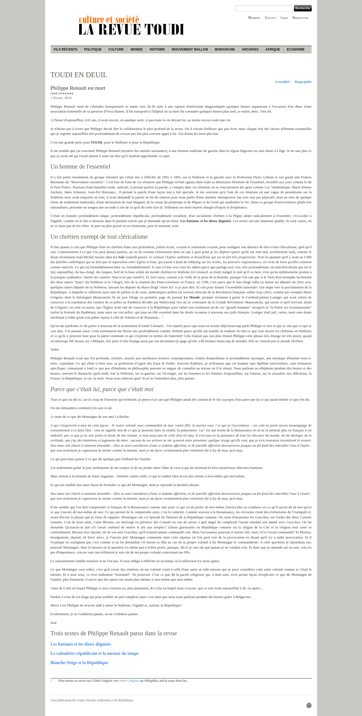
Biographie (303, 82)
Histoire (157, 49)
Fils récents (66, 49)
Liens (284, 18)
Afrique (272, 49)
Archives (250, 49)
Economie (296, 49)
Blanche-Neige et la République (79, 662)
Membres (254, 18)
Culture (116, 49)
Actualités (282, 82)
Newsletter (300, 18)
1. (52, 680)
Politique (93, 49)
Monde (137, 49)
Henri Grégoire (129, 681)
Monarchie (225, 49)
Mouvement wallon (190, 49)
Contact (270, 18)
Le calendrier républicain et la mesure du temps (94, 653)
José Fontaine (62, 93)
